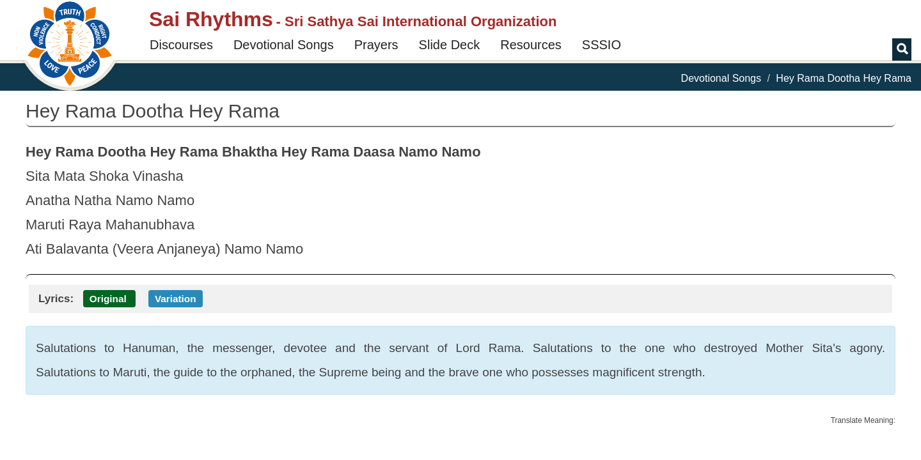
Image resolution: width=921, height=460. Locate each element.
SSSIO (601, 45)
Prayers (376, 45)
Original (108, 298)
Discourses (181, 45)
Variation (175, 298)
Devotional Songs (283, 45)
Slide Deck (449, 45)
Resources (531, 45)
